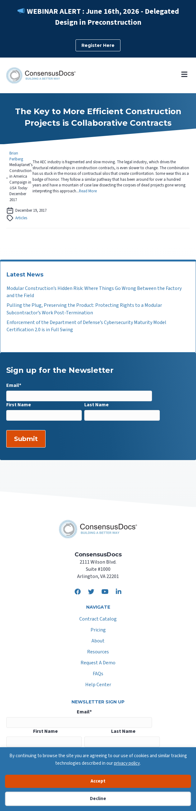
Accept (98, 781)
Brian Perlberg (16, 156)
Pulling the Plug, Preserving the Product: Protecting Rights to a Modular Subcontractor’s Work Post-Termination (84, 309)
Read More (88, 191)
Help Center (98, 685)
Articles (21, 218)
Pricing (98, 630)
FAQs (98, 674)
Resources (98, 652)
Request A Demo (98, 663)
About (98, 641)
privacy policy (127, 763)
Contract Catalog (98, 619)
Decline (98, 798)
